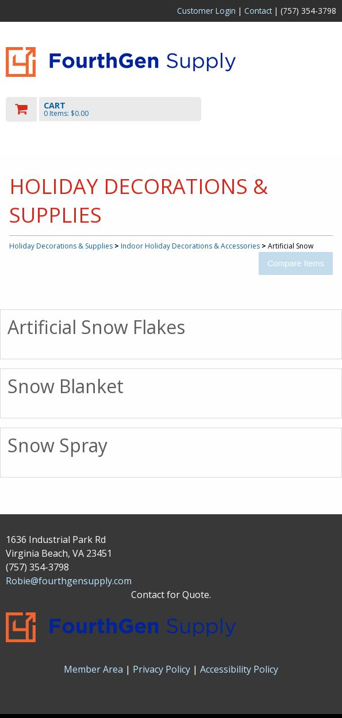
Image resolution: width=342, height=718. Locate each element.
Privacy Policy (163, 669)
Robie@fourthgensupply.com (69, 581)
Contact (258, 10)
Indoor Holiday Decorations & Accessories (190, 246)
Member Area (93, 669)
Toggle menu (287, 109)
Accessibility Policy (239, 669)
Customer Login (206, 10)
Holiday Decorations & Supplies (61, 246)
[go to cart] (121, 109)
